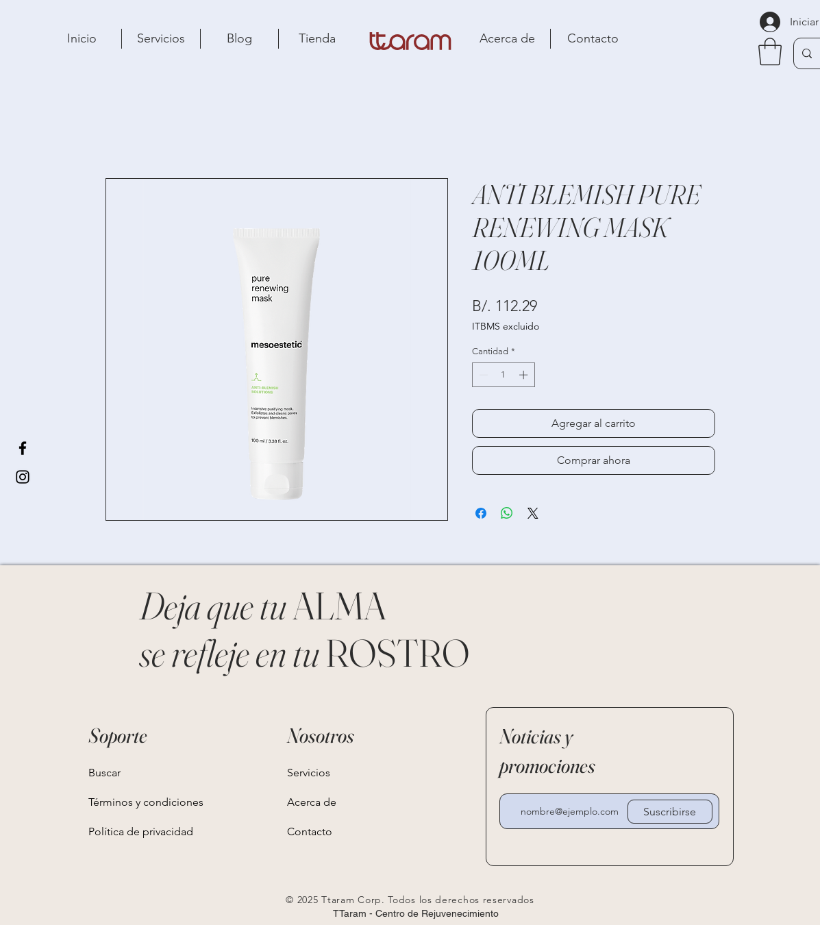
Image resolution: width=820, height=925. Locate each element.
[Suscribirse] (670, 812)
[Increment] (525, 374)
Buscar (104, 772)
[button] (770, 51)
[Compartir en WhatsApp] (507, 513)
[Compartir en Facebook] (481, 513)
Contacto (309, 831)
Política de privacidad (140, 831)
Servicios (308, 772)
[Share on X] (533, 513)
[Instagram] (23, 477)
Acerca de (311, 802)
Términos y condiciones (140, 802)
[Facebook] (23, 448)
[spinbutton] (503, 374)
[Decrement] (482, 374)
